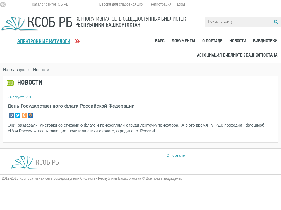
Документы (183, 41)
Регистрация (161, 4)
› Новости (38, 69)
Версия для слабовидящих (121, 4)
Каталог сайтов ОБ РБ (50, 4)
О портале (212, 41)
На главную (14, 69)
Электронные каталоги (43, 42)
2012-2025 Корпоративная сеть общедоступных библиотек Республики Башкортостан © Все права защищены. (92, 178)
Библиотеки (265, 41)
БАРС (160, 41)
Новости (237, 41)
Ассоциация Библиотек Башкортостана (237, 55)
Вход (181, 4)
